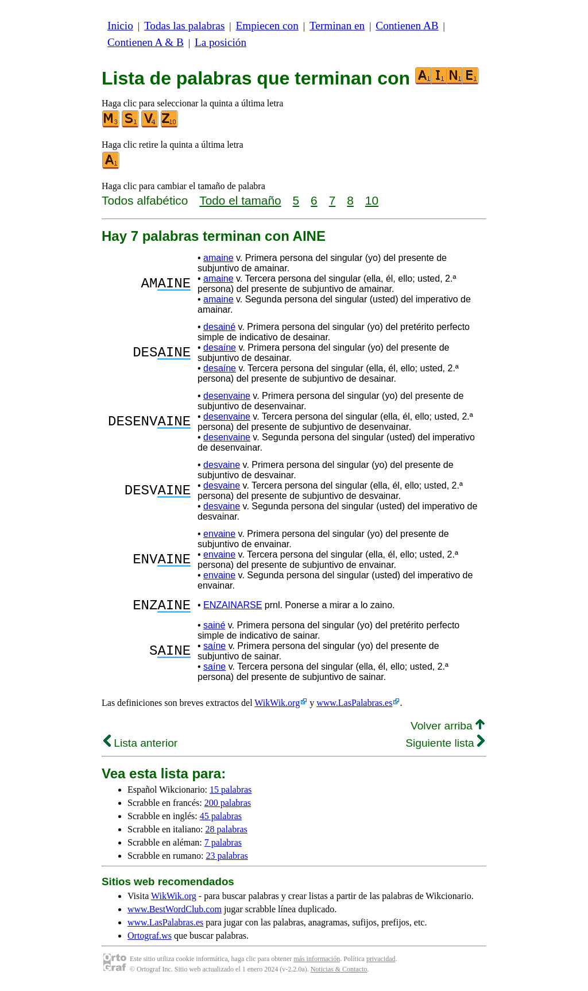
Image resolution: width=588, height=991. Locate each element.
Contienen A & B (145, 42)
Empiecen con (267, 26)
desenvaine (226, 396)
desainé (219, 327)
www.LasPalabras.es (354, 706)
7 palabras (223, 846)
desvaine (221, 465)
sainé (214, 628)
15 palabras (231, 793)
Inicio (120, 26)
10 (371, 200)
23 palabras (226, 859)
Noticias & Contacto (339, 973)
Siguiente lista (445, 746)
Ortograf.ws (149, 939)
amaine (218, 258)
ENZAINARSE (232, 607)
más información (316, 962)
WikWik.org (277, 706)
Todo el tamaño (240, 200)
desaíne (219, 347)
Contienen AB (407, 26)
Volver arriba (448, 729)
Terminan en (337, 26)
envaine (219, 534)
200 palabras (227, 806)
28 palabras (226, 833)
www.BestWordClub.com (174, 912)
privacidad (381, 962)
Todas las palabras (184, 26)
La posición (220, 42)
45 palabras (221, 819)
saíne (214, 649)
